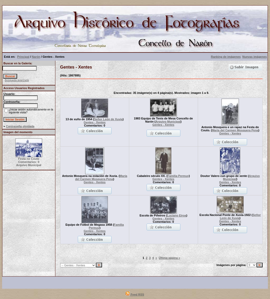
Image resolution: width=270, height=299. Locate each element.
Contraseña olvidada (20, 126)
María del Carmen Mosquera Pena (235, 130)
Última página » (169, 257)
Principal (23, 56)
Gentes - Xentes (94, 122)
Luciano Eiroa (176, 215)
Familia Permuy (178, 175)
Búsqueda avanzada (17, 80)
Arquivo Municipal (167, 121)
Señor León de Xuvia (108, 119)
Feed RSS (135, 294)
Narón (36, 56)
